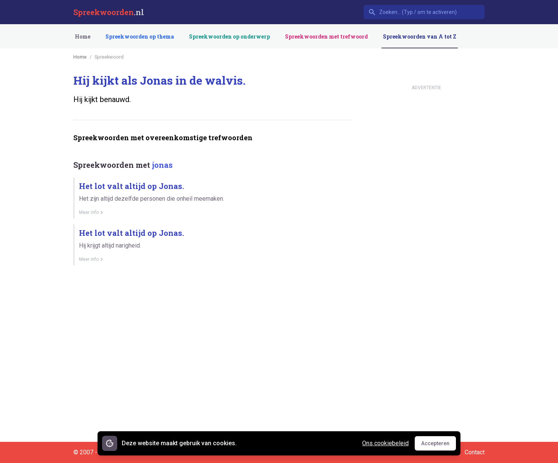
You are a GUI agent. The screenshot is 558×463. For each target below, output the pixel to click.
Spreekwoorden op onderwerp (229, 36)
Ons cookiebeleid (385, 443)
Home (82, 36)
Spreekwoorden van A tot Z (419, 36)
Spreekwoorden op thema (139, 36)
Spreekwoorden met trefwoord (326, 36)
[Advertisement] (211, 297)
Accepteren (438, 445)
